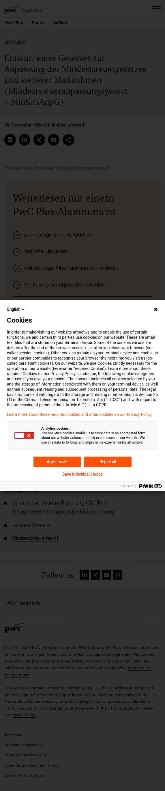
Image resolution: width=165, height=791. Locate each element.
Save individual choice (82, 474)
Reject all (108, 461)
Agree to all (57, 461)
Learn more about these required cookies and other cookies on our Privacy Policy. (80, 414)
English (16, 309)
